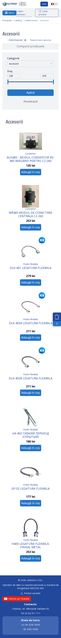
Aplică (30, 92)
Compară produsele (30, 46)
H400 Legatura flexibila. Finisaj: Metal (30, 545)
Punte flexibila (30, 264)
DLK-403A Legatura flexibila (30, 323)
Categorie (13, 58)
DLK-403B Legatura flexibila (30, 378)
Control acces (31, 20)
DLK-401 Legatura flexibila (30, 268)
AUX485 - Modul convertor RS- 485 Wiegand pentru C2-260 (30, 159)
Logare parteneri (21, 13)
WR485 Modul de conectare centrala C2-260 (30, 214)
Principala (7, 20)
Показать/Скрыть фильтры (40, 40)
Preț (10, 71)
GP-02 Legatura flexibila (30, 488)
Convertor (30, 153)
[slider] (7, 81)
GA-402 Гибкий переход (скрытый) (30, 435)
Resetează (30, 101)
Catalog (18, 20)
